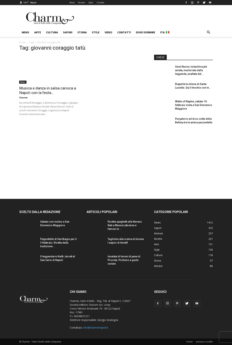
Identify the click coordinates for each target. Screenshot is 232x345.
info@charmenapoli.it (95, 327)
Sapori (67, 32)
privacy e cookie (204, 341)
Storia (82, 32)
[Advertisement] (183, 161)
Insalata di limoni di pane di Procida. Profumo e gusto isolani (124, 260)
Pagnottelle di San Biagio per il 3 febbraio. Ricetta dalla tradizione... (58, 243)
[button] (208, 32)
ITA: (164, 32)
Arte (37, 32)
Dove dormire (145, 32)
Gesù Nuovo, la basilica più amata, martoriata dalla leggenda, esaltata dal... (191, 70)
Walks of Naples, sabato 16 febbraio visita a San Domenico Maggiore (193, 105)
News (72, 2)
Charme (23, 97)
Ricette (81, 2)
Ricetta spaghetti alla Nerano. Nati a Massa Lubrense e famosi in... (125, 225)
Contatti (100, 2)
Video (108, 32)
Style (90, 2)
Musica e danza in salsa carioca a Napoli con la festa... (47, 90)
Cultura (52, 32)
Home (22, 42)
